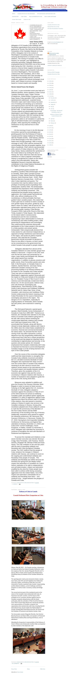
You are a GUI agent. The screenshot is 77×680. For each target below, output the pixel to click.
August (52, 104)
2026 (50, 81)
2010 (50, 142)
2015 (50, 132)
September (52, 102)
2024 (50, 85)
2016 (50, 130)
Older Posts (42, 669)
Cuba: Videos (24, 16)
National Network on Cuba (53, 26)
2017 (50, 127)
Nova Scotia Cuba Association (54, 54)
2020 (50, 94)
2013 (50, 136)
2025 (50, 83)
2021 (50, 91)
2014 (50, 134)
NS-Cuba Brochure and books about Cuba (46, 13)
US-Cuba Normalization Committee (55, 28)
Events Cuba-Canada (16, 19)
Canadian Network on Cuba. (54, 74)
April (51, 118)
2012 (50, 138)
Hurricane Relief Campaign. (54, 72)
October (52, 100)
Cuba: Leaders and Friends (50, 16)
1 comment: (15, 484)
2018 (50, 125)
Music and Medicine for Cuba (35, 16)
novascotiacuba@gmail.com (57, 42)
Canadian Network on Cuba (54, 24)
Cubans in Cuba (27, 19)
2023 (50, 87)
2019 (50, 96)
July (51, 106)
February (52, 123)
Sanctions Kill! (15, 16)
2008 (50, 145)
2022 (50, 89)
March (52, 120)
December (52, 98)
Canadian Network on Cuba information (26, 13)
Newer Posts (14, 669)
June (51, 108)
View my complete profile (55, 65)
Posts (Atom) (20, 672)
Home (28, 669)
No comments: (16, 663)
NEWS (13, 13)
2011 (50, 140)
